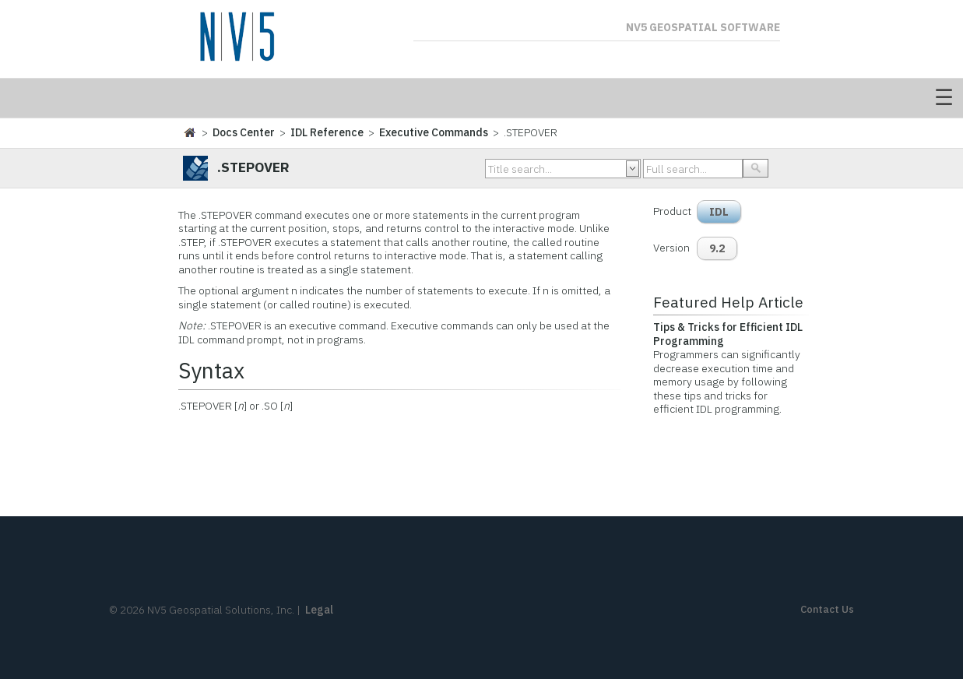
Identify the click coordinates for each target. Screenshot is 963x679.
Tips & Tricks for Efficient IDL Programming (728, 334)
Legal (319, 610)
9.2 (717, 248)
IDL (719, 212)
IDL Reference (327, 132)
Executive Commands (433, 132)
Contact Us (827, 609)
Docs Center (244, 132)
